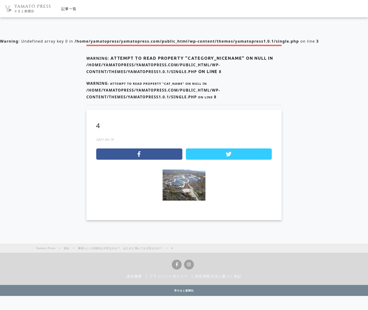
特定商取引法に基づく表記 (218, 276)
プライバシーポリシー (168, 276)
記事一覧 (69, 8)
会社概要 (134, 276)
